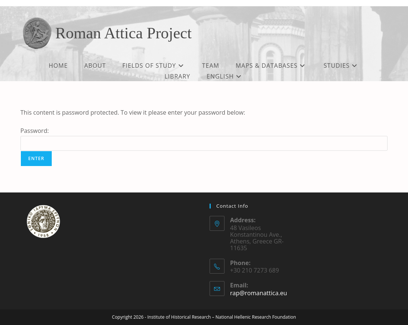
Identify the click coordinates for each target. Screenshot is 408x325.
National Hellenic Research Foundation (256, 317)
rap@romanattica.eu (258, 293)
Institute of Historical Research (179, 317)
